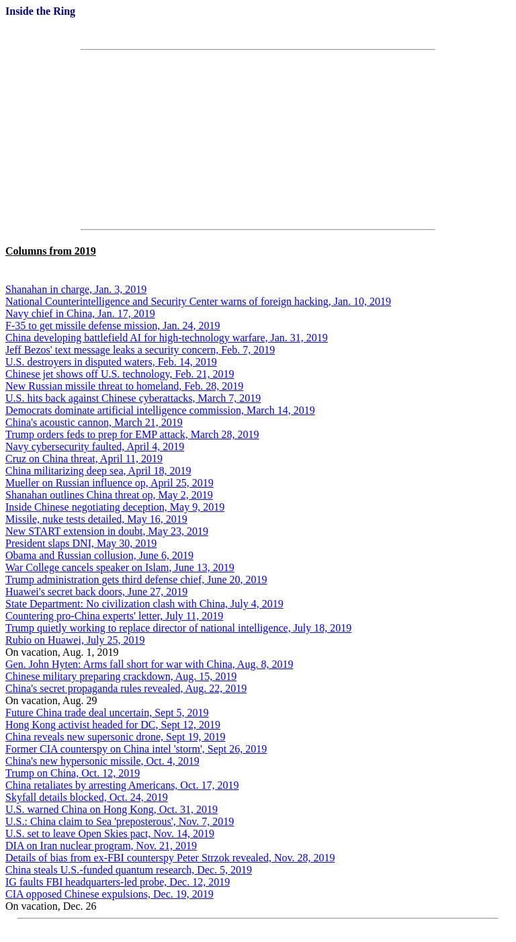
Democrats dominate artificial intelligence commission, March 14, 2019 (160, 410)
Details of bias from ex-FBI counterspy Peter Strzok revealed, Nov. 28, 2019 (170, 857)
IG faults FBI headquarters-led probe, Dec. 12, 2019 (117, 882)
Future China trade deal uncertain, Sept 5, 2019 (107, 712)
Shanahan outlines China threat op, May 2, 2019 (109, 495)
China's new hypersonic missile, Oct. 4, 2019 (102, 761)
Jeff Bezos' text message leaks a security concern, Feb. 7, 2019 (140, 349)
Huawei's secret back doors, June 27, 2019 (96, 591)
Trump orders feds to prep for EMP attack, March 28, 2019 (132, 434)
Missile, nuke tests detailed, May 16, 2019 (96, 519)
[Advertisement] (258, 140)
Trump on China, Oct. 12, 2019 (72, 773)
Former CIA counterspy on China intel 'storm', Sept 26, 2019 (136, 749)
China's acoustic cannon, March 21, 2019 (94, 422)
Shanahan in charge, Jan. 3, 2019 (75, 289)
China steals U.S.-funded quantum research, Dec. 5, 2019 (128, 869)
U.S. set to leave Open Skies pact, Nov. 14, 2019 (109, 833)
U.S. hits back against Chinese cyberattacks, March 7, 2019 (133, 398)
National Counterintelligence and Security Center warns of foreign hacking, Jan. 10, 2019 (198, 301)
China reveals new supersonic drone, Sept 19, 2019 (115, 736)
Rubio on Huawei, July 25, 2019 (75, 640)
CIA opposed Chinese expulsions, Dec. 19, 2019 (109, 894)
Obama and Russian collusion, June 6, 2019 (99, 555)
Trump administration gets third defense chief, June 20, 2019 (136, 579)
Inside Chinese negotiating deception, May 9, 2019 (114, 507)
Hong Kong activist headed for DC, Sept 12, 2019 (112, 724)
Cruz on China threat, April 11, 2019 (84, 458)
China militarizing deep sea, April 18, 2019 (98, 470)
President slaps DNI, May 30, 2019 (81, 543)
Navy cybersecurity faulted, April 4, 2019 (94, 446)
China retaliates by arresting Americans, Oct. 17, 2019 (122, 785)
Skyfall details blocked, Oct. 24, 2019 (86, 797)
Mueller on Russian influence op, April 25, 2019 (109, 482)
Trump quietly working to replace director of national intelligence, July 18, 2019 (178, 628)
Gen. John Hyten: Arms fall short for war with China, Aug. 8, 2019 (149, 664)
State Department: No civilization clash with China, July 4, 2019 (144, 603)
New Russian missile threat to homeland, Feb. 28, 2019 (124, 386)
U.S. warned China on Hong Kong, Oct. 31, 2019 (111, 809)
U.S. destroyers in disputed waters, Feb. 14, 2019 (111, 362)
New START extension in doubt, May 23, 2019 (106, 531)
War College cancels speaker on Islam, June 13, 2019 (119, 567)
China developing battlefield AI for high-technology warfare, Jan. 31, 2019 (166, 337)
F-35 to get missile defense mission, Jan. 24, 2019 (112, 325)
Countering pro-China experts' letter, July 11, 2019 (114, 616)
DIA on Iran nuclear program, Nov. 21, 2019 (101, 845)
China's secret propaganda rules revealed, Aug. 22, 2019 (126, 688)
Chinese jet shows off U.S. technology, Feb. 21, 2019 (119, 374)
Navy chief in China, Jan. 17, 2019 (80, 313)
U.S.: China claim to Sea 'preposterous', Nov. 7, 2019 (119, 821)
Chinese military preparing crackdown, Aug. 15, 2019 (120, 676)
